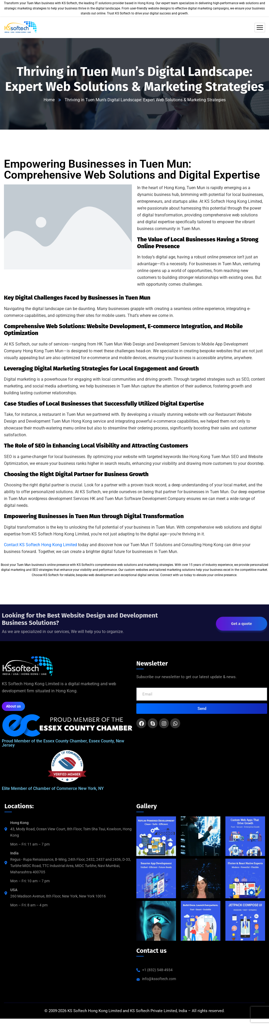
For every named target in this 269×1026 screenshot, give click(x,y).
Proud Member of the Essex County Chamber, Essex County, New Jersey (63, 743)
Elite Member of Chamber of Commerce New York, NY (53, 788)
